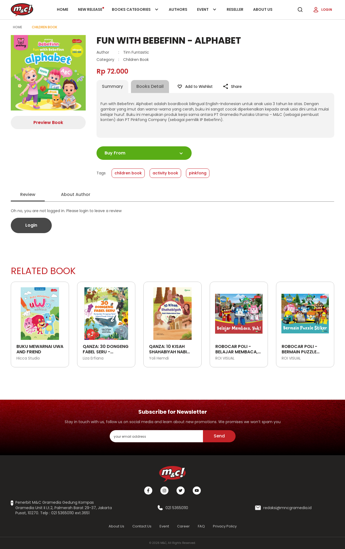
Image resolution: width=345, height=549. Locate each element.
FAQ (201, 526)
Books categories (134, 13)
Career (183, 526)
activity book (165, 173)
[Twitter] (181, 490)
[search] (300, 10)
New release (91, 9)
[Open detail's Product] (40, 311)
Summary (112, 86)
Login (322, 9)
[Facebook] (148, 490)
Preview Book (48, 122)
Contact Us (141, 526)
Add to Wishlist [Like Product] (195, 86)
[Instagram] (164, 490)
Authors (178, 9)
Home (62, 9)
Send (219, 436)
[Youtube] (197, 490)
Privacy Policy (225, 526)
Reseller (235, 9)
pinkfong (197, 173)
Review (27, 194)
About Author (75, 194)
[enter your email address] (156, 436)
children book (128, 173)
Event (207, 13)
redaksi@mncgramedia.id (287, 507)
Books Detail (150, 86)
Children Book (44, 27)
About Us (262, 9)
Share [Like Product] (232, 86)
